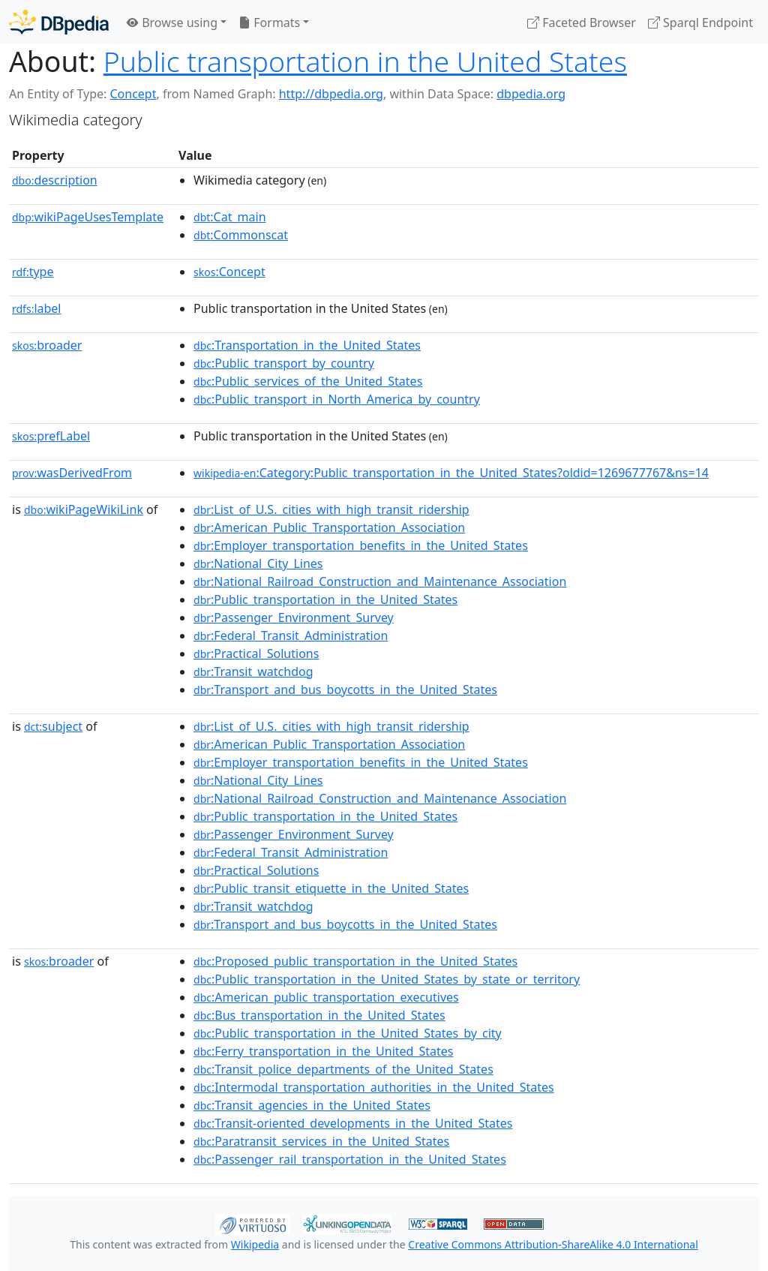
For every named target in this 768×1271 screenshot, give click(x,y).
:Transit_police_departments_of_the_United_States (344, 1069)
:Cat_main (230, 217)
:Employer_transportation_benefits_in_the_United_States (361, 545)
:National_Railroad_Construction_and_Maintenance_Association (380, 581)
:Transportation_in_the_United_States (307, 345)
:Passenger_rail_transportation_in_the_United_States (350, 1159)
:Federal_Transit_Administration (291, 635)
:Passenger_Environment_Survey (294, 617)
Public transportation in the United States (365, 61)
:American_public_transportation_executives (326, 997)
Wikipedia (255, 1244)
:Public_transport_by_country (284, 363)
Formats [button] (269, 22)
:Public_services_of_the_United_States (308, 381)
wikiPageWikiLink (83, 509)
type (33, 271)
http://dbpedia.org (331, 94)
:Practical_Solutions (256, 653)
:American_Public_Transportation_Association (329, 527)
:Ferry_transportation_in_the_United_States (323, 1051)
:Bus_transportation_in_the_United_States (320, 1015)
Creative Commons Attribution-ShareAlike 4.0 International (553, 1244)
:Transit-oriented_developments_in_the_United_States (353, 1123)
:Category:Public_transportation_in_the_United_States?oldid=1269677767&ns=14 (451, 472)
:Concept (230, 271)
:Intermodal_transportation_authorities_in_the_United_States (374, 1087)
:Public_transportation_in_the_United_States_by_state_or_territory (387, 979)
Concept (133, 94)
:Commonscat (241, 235)
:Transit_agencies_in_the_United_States (312, 1105)
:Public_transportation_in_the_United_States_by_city (348, 1033)
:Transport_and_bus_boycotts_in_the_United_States (345, 689)
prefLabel (51, 436)
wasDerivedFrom (72, 472)
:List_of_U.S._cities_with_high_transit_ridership (332, 509)
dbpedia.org (531, 94)
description (55, 180)
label (37, 308)
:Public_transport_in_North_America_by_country (337, 399)
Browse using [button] (172, 22)
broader (47, 345)
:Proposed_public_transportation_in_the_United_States (356, 961)
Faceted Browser (581, 22)
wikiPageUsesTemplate (88, 217)
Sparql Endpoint (700, 22)
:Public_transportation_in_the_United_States (326, 599)
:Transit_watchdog (253, 671)
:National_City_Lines (258, 563)
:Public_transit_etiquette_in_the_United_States (331, 888)
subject (53, 726)
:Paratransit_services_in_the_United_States (321, 1141)
